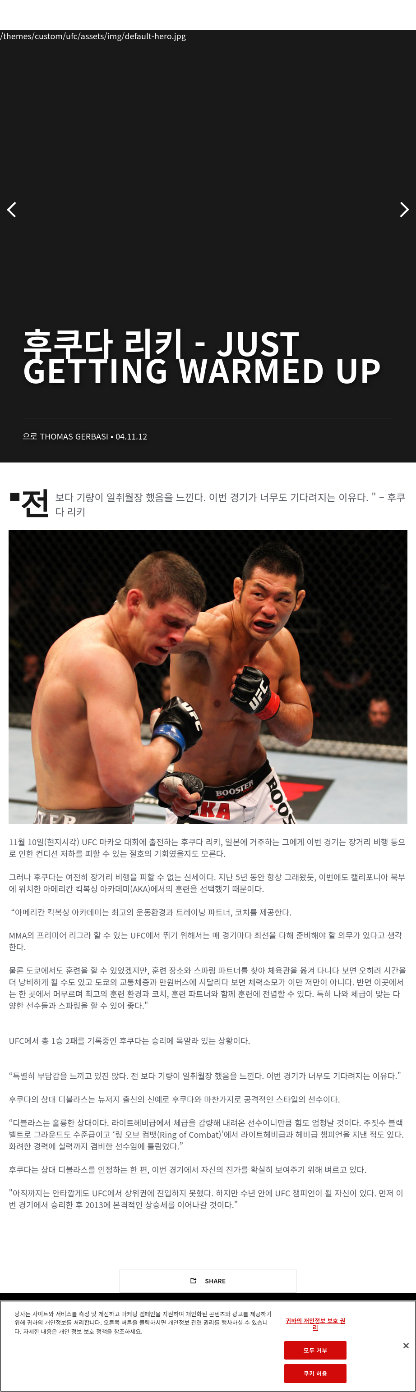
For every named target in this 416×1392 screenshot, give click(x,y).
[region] (208, 1346)
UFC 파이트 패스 (310, 34)
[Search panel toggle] (387, 34)
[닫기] (406, 1346)
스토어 (364, 34)
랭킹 (60, 34)
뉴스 (132, 34)
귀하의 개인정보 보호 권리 (315, 1324)
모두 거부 (315, 1350)
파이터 (99, 34)
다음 (401, 210)
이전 (15, 210)
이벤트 (26, 34)
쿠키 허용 (315, 1373)
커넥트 (258, 34)
